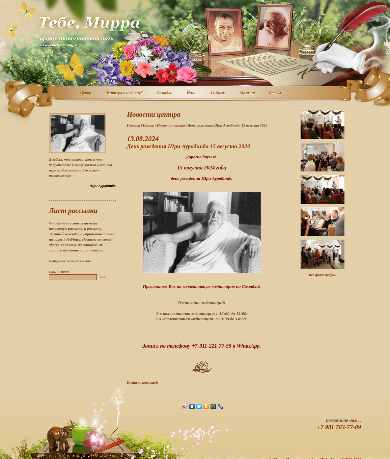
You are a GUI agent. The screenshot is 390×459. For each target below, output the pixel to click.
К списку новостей (142, 382)
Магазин (247, 93)
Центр (86, 93)
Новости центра (171, 125)
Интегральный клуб (125, 93)
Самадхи (165, 93)
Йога (191, 93)
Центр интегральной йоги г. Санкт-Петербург (89, 32)
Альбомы (218, 93)
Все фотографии (322, 275)
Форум (275, 93)
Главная (133, 125)
